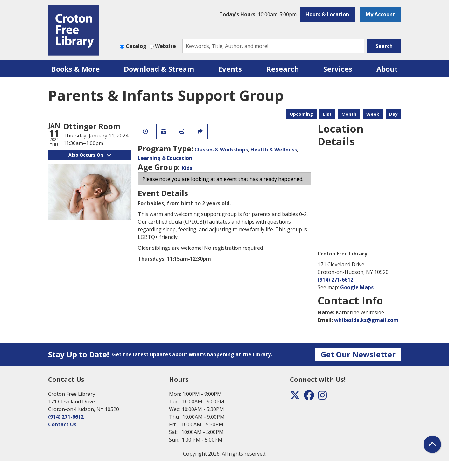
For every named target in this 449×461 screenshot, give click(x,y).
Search (384, 46)
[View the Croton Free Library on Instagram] (322, 397)
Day (393, 114)
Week (372, 114)
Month (348, 114)
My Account (380, 14)
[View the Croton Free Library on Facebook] (309, 397)
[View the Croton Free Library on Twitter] (295, 397)
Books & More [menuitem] (75, 68)
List (327, 114)
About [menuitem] (387, 68)
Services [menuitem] (337, 68)
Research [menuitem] (282, 68)
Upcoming (301, 114)
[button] (258, 14)
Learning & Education (165, 158)
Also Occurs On (89, 155)
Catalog (136, 46)
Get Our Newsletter (358, 354)
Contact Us (62, 424)
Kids (187, 167)
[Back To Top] (432, 444)
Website (165, 46)
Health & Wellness (273, 149)
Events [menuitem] (230, 68)
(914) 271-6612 (335, 279)
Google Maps (357, 287)
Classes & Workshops (221, 149)
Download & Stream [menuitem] (159, 68)
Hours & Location (327, 14)
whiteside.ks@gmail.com (366, 320)
